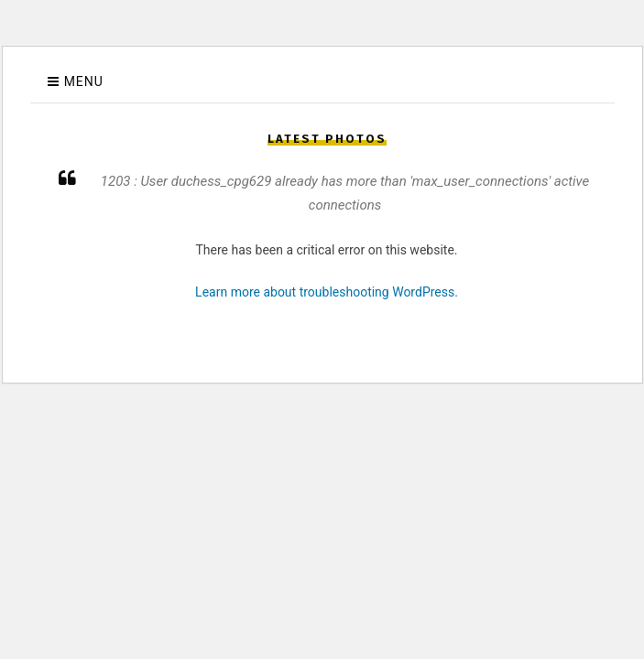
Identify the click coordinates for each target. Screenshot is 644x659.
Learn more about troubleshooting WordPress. (326, 292)
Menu (84, 81)
